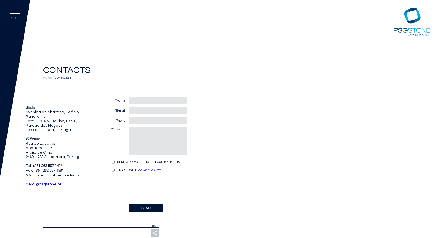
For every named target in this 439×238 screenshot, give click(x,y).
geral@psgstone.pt (43, 184)
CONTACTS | (63, 77)
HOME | (49, 77)
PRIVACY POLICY (149, 170)
